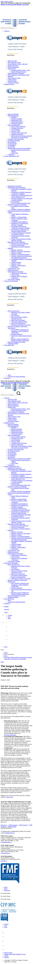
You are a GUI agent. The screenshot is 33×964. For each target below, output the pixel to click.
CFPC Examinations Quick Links (20, 203)
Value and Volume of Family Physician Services (19, 317)
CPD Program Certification (15, 271)
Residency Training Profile (18, 217)
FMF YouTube (12, 826)
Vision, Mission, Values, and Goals (17, 64)
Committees (11, 154)
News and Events (9, 345)
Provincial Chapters (13, 82)
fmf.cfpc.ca (10, 797)
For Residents (11, 145)
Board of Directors (13, 65)
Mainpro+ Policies (16, 253)
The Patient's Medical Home (19, 321)
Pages (5, 887)
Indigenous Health (13, 343)
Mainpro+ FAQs (16, 264)
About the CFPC (12, 61)
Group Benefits (15, 129)
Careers (10, 615)
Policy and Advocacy (14, 311)
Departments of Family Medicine (20, 246)
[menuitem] (18, 609)
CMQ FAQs (14, 267)
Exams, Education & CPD (11, 156)
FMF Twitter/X (23, 825)
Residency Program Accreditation (17, 204)
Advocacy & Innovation (11, 281)
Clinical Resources (13, 270)
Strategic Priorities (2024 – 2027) (20, 70)
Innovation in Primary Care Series (21, 325)
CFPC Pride (14, 153)
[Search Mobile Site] (8, 395)
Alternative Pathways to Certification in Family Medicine (21, 199)
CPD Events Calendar (14, 279)
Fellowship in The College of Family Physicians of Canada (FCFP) (21, 136)
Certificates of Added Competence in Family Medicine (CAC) (21, 196)
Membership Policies (17, 122)
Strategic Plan (12, 68)
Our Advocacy (15, 315)
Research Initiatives (16, 334)
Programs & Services (17, 128)
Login (6, 612)
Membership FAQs (16, 120)
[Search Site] (8, 28)
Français (6, 609)
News (9, 375)
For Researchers (12, 143)
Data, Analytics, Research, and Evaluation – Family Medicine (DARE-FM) (20, 331)
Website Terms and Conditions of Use (15, 954)
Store (9, 618)
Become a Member (13, 114)
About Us (7, 31)
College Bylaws (12, 81)
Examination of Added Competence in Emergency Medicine (21, 193)
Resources (7, 378)
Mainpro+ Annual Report (18, 265)
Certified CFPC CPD (14, 268)
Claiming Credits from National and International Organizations (21, 256)
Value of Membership (14, 125)
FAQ (9, 617)
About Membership (13, 115)
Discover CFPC (15, 131)
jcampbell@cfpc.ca (6, 842)
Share (2, 662)
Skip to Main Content (7, 1)
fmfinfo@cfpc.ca (10, 833)
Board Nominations (13, 67)
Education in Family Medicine (16, 242)
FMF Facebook (13, 825)
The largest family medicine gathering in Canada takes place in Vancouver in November (18, 658)
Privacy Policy (8, 952)
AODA (6, 955)
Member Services (9, 84)
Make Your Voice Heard (18, 320)
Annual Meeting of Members (16, 73)
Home (6, 652)
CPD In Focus (15, 275)
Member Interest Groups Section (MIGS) (19, 148)
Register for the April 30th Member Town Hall (15, 4)
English (6, 606)
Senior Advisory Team (14, 78)
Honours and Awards (17, 134)
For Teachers (11, 147)
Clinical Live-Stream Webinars (16, 376)
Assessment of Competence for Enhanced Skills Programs (20, 230)
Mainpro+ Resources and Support (20, 251)
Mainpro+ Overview (17, 250)
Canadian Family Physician (19, 133)
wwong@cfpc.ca (5, 853)
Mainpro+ (10, 248)
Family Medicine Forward (18, 72)
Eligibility (14, 117)
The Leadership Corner (14, 62)
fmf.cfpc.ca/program (10, 735)
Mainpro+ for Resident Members (20, 254)
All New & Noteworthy (18, 245)
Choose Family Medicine (18, 126)
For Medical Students (14, 140)
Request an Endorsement (18, 323)
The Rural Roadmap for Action (16, 342)
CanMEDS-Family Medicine (19, 222)
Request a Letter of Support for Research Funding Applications (20, 339)
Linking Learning (16, 262)
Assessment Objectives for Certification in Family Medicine (20, 227)
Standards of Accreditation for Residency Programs (19, 224)
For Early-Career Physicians (16, 139)
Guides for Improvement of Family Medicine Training (21, 239)
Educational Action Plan (14, 186)
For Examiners (12, 142)
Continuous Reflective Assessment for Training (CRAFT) (21, 233)
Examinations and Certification (16, 187)
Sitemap (6, 957)
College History (12, 79)
